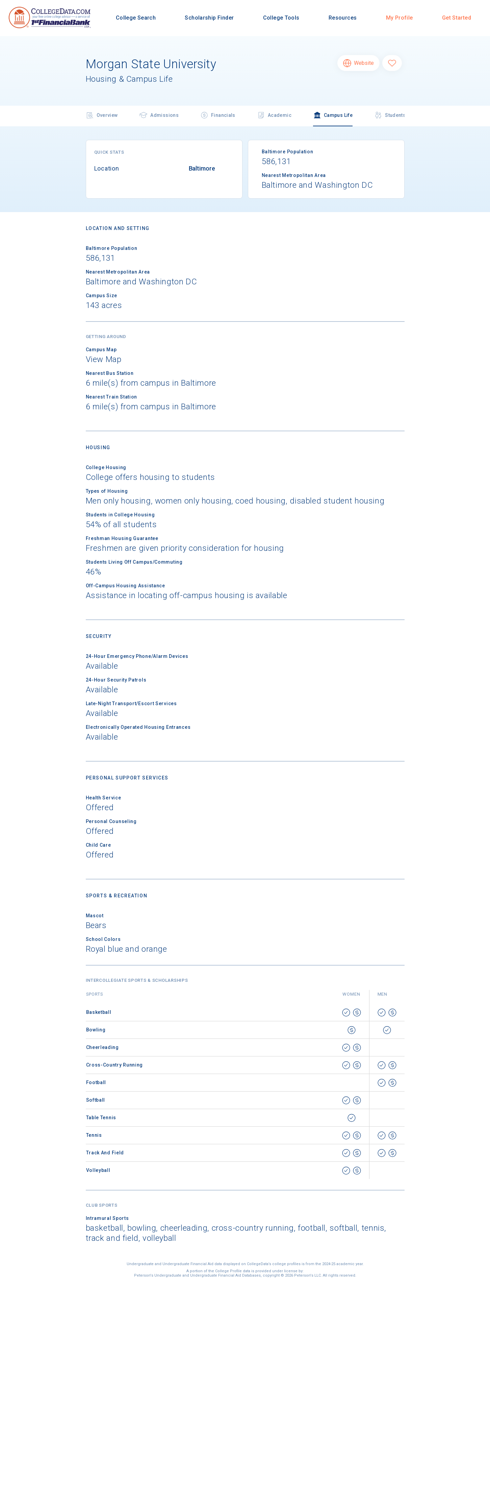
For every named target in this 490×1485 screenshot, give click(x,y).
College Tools (281, 18)
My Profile (399, 18)
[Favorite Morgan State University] (392, 63)
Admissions (159, 115)
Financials (217, 115)
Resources (343, 18)
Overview (102, 115)
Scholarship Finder (209, 18)
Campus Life (333, 115)
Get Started (456, 18)
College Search (136, 18)
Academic (274, 115)
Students (390, 115)
